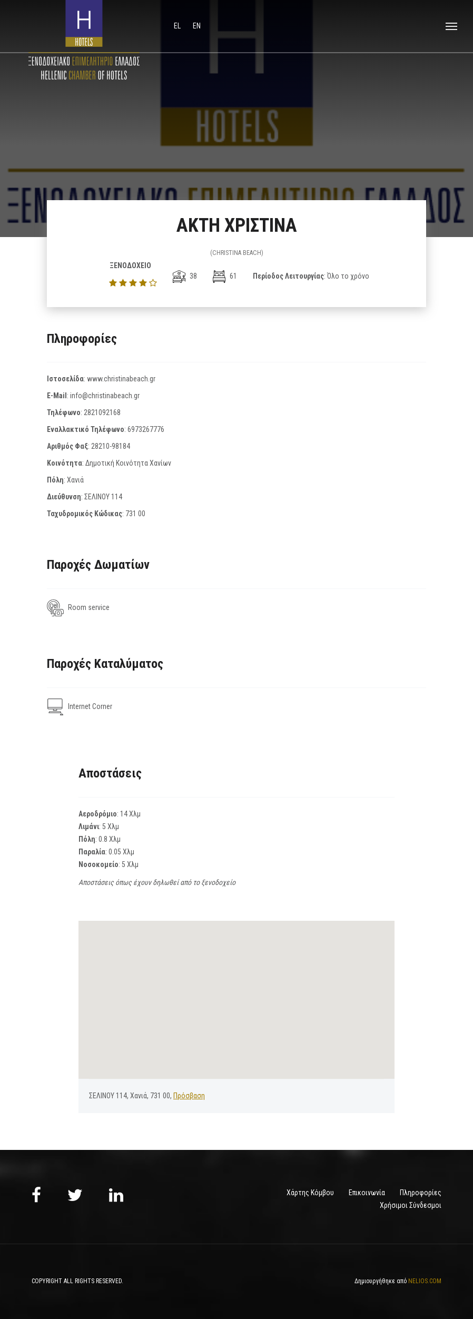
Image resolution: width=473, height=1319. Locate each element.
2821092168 (102, 412)
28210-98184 (110, 446)
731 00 (135, 513)
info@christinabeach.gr (105, 395)
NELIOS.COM (424, 1281)
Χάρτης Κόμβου (310, 1192)
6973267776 (145, 429)
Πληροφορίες (420, 1192)
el (178, 26)
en (197, 26)
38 (185, 276)
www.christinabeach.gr (121, 379)
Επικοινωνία (367, 1192)
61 (225, 276)
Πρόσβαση (189, 1095)
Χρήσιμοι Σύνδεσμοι (410, 1205)
